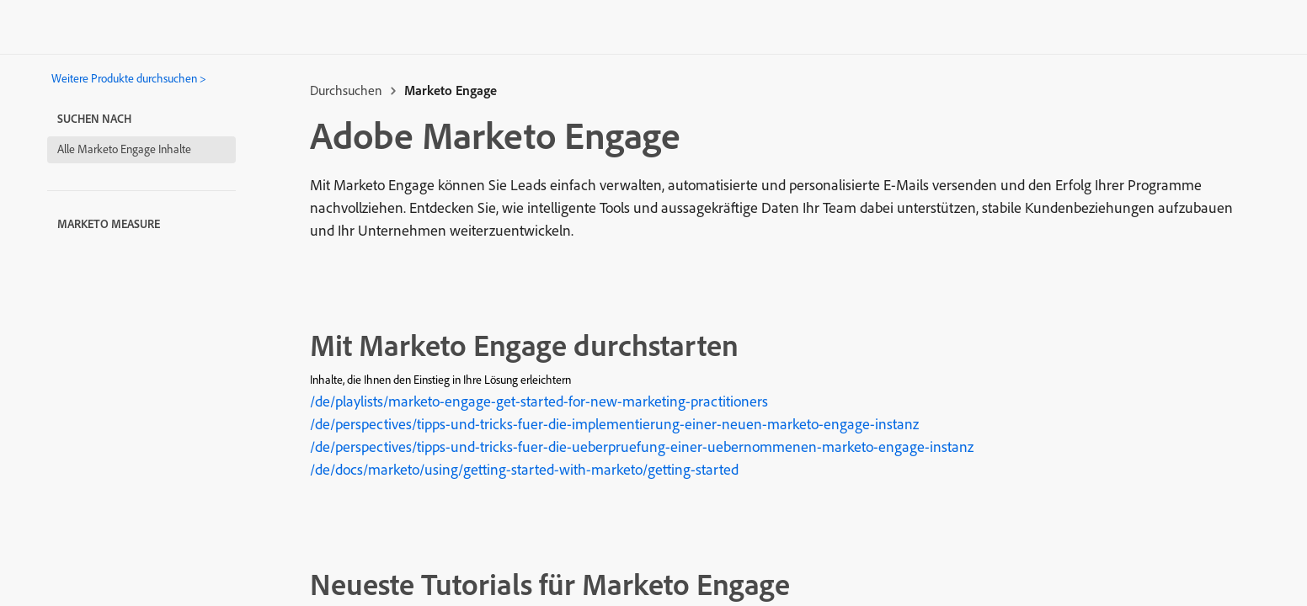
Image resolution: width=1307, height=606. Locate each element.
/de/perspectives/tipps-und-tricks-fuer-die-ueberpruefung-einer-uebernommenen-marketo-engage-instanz (642, 446)
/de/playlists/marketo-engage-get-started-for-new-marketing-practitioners (539, 401)
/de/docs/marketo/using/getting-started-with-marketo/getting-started (524, 469)
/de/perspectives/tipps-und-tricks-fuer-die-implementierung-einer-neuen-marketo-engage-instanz (614, 423)
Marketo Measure (108, 223)
